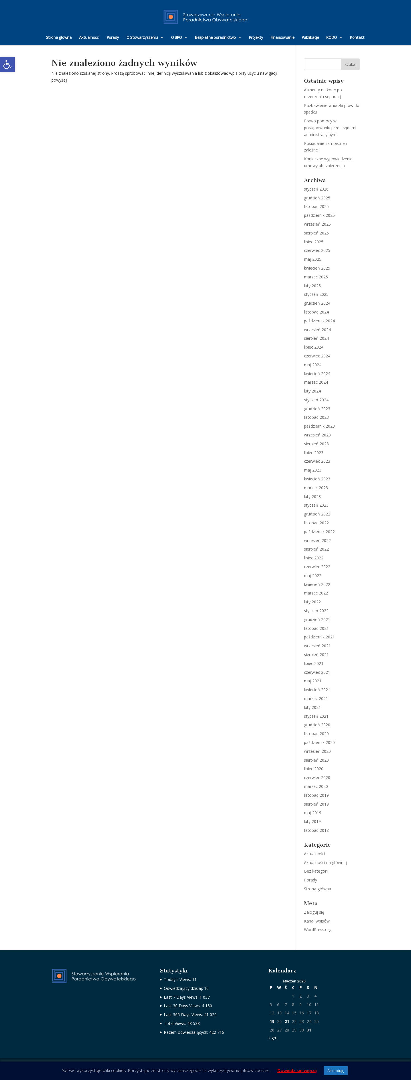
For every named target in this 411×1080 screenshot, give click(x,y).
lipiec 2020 (313, 768)
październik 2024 (319, 320)
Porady (113, 37)
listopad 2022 (316, 522)
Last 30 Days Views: (183, 1005)
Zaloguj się (314, 912)
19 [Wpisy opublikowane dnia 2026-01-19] (272, 1021)
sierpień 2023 (316, 443)
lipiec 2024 (313, 347)
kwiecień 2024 (317, 373)
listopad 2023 (316, 417)
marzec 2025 (316, 277)
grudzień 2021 (317, 619)
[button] (7, 64)
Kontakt (357, 37)
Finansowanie (282, 37)
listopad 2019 (316, 795)
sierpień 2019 (316, 804)
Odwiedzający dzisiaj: (184, 988)
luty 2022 (312, 601)
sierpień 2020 (316, 760)
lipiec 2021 (313, 663)
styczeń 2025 (316, 294)
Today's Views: (178, 979)
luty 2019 (312, 821)
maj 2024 (312, 364)
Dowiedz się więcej (297, 1070)
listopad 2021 (316, 628)
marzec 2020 (316, 786)
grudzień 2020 (317, 724)
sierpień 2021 (316, 654)
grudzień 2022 (317, 514)
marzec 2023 (316, 487)
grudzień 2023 (317, 408)
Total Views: (175, 1023)
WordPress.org (317, 929)
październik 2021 (319, 637)
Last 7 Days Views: (182, 997)
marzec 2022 (316, 593)
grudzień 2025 (317, 198)
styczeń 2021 (316, 716)
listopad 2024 (316, 312)
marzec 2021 (316, 698)
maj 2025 (312, 259)
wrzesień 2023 (317, 435)
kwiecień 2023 (317, 479)
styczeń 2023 (316, 505)
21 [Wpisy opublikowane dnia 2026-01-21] (287, 1021)
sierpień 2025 (316, 233)
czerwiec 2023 (317, 461)
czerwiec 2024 (317, 356)
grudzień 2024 (317, 303)
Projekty (256, 37)
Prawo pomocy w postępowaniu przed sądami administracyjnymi (330, 127)
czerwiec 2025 (317, 250)
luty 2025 (312, 285)
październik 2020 (319, 742)
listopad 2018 (316, 830)
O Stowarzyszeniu (142, 37)
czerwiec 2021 (317, 672)
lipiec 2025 (313, 241)
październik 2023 (319, 426)
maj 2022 (312, 575)
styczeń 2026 (316, 189)
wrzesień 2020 (317, 751)
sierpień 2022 (316, 549)
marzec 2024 (316, 382)
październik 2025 (319, 215)
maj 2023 (312, 470)
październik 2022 (319, 531)
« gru (272, 1037)
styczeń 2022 (316, 610)
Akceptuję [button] (335, 1070)
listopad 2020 (316, 733)
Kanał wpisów (317, 921)
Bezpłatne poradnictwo (215, 37)
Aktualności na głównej (325, 862)
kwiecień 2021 (317, 689)
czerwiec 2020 (317, 777)
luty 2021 (312, 707)
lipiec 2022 (313, 558)
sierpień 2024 (316, 338)
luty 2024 (312, 391)
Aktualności (89, 37)
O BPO (176, 37)
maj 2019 (312, 812)
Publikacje (310, 37)
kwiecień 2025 (317, 268)
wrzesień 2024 (317, 329)
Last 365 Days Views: (184, 1014)
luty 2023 (312, 496)
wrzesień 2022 (317, 540)
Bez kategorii (316, 871)
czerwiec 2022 (317, 566)
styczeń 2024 (316, 400)
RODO (331, 37)
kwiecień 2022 (317, 584)
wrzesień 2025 (317, 224)
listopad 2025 (316, 206)
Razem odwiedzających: (186, 1032)
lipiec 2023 (313, 452)
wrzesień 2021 (317, 645)
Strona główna (59, 37)
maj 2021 (312, 680)
